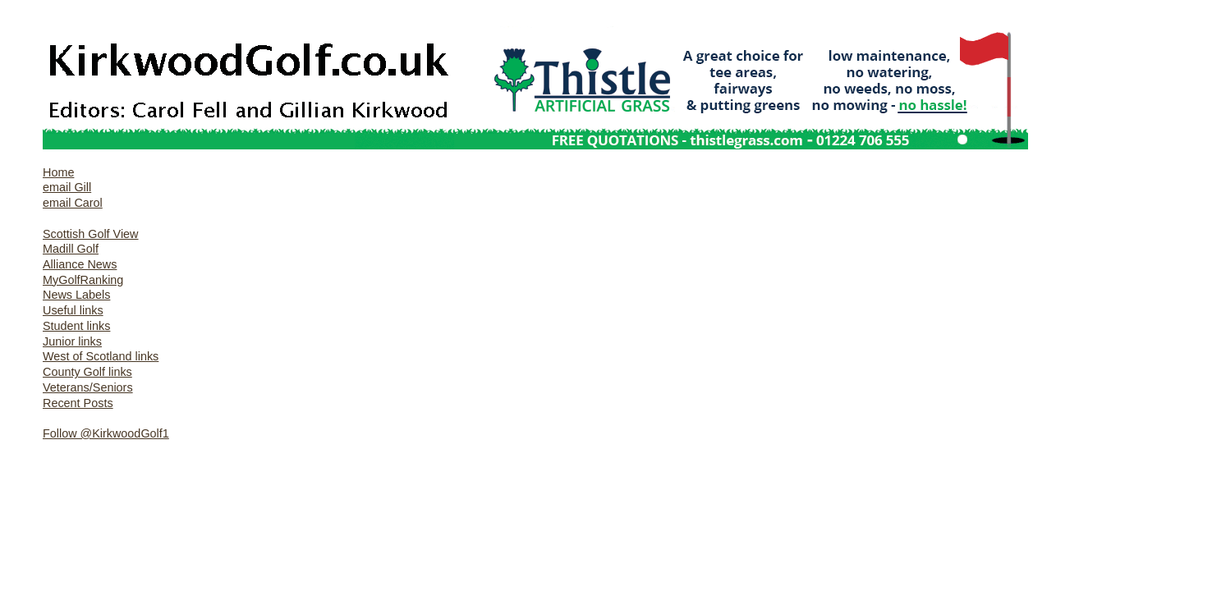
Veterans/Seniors (88, 387)
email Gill (67, 187)
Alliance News (80, 264)
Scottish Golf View (91, 234)
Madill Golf (71, 248)
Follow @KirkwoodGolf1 (106, 433)
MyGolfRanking (83, 279)
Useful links (73, 310)
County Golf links (87, 371)
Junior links (72, 341)
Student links (76, 325)
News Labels (76, 294)
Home (58, 172)
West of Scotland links (100, 356)
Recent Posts (78, 403)
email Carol (73, 202)
